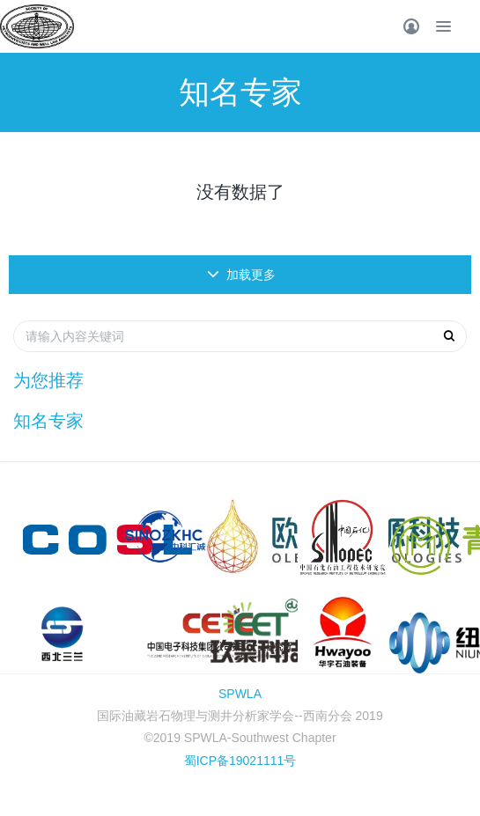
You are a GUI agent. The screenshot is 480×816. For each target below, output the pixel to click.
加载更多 (242, 274)
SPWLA (240, 694)
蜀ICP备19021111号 (240, 761)
